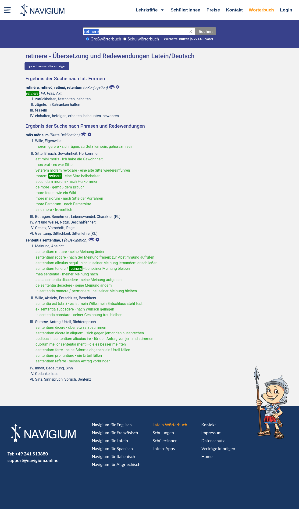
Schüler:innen (185, 9)
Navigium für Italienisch (113, 456)
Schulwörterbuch (143, 39)
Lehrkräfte (150, 9)
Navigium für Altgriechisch (116, 464)
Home (207, 456)
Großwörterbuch (105, 39)
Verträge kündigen (218, 448)
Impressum (211, 432)
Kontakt (234, 9)
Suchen (206, 31)
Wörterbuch (261, 9)
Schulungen (163, 432)
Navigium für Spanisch (112, 448)
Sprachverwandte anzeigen (47, 66)
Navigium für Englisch (112, 424)
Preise (213, 9)
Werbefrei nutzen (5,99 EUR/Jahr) (188, 39)
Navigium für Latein (110, 440)
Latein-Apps (164, 448)
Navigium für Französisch (115, 432)
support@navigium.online (32, 460)
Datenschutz (212, 440)
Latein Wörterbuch (170, 424)
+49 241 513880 (31, 453)
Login (286, 9)
